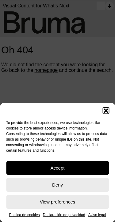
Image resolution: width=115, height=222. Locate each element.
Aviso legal (97, 215)
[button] (106, 111)
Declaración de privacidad (64, 215)
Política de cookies (24, 215)
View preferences (57, 201)
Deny (57, 184)
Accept (58, 168)
